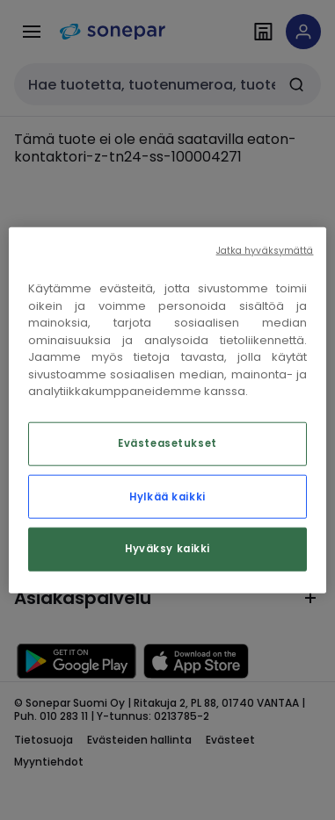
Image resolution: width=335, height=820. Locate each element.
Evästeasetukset (167, 442)
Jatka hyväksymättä (265, 250)
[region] (168, 410)
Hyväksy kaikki (167, 548)
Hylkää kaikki (167, 496)
